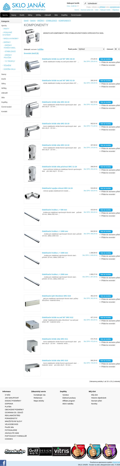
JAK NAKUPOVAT (12, 398)
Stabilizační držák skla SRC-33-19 (55, 124)
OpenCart (116, 462)
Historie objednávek (98, 398)
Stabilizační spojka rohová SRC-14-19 (57, 188)
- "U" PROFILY (9, 61)
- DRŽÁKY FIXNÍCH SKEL (10, 46)
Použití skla (9, 427)
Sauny (13, 15)
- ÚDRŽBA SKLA (9, 69)
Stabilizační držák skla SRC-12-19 (55, 145)
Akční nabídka (67, 404)
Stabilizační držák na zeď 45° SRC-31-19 (58, 81)
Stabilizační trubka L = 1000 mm (55, 231)
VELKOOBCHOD (11, 424)
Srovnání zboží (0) (31, 53)
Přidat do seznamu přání (110, 62)
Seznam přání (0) (87, 10)
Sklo (56, 15)
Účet (96, 10)
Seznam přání (96, 401)
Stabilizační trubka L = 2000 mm (55, 274)
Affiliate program (68, 401)
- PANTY (6, 29)
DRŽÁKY (40, 21)
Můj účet (94, 395)
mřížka (40, 49)
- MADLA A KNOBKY (10, 39)
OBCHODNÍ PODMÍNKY (14, 410)
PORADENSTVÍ (11, 418)
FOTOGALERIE (11, 430)
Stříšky (38, 15)
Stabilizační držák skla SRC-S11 (55, 339)
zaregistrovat (115, 7)
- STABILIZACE (10, 51)
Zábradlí (48, 15)
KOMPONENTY (65, 21)
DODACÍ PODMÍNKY (13, 401)
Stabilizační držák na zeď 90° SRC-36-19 (58, 59)
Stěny (30, 15)
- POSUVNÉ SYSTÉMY (7, 33)
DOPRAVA (9, 404)
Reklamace (38, 398)
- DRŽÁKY (7, 42)
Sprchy (5, 15)
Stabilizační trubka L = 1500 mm (55, 253)
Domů (77, 10)
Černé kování (76, 15)
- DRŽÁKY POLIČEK (8, 56)
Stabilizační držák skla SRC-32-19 (55, 102)
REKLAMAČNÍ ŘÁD (12, 415)
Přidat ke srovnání (108, 65)
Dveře (22, 15)
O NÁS (7, 395)
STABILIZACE (51, 21)
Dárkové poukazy (69, 398)
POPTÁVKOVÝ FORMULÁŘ (16, 436)
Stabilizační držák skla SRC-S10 (55, 360)
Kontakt (4, 111)
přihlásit (102, 7)
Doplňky (64, 15)
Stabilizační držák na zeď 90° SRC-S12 (57, 317)
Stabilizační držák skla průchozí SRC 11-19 (59, 167)
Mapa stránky (39, 401)
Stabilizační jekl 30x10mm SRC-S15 (56, 296)
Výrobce (65, 395)
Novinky (94, 404)
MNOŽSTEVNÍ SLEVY (13, 421)
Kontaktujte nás (40, 395)
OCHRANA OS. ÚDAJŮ (14, 413)
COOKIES (9, 439)
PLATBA (8, 407)
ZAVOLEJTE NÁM (12, 433)
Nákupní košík (105, 10)
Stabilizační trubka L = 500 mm (54, 210)
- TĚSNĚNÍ (7, 65)
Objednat (115, 10)
